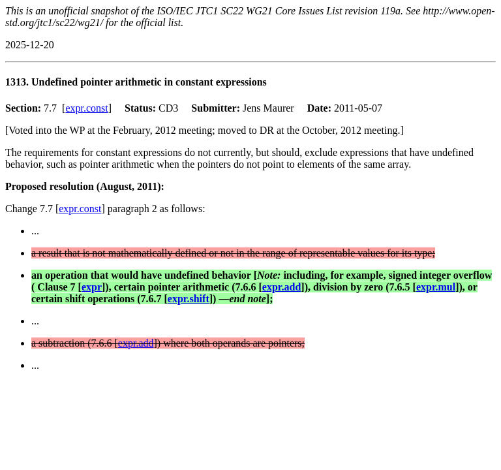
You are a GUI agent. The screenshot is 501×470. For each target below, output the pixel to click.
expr (92, 286)
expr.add (281, 286)
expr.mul (435, 286)
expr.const (86, 108)
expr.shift (188, 298)
